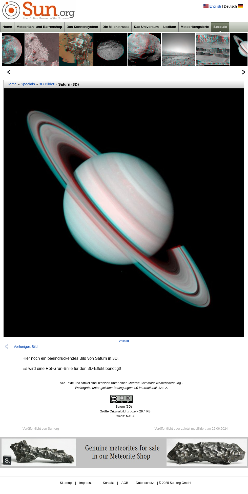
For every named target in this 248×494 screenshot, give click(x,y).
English (215, 6)
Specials (220, 27)
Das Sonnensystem (82, 27)
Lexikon (169, 27)
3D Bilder (46, 84)
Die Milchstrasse (115, 27)
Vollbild (124, 341)
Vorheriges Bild (25, 347)
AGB (124, 483)
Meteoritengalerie (195, 27)
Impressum (87, 483)
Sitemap (66, 483)
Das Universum (146, 27)
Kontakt (108, 483)
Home (7, 27)
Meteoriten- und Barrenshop (39, 27)
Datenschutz (145, 483)
